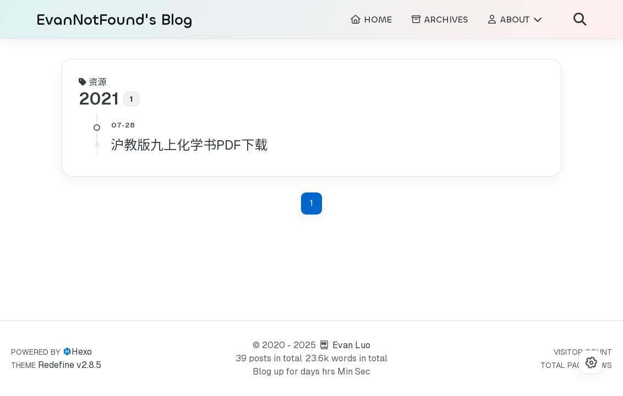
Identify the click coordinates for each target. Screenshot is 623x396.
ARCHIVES (439, 19)
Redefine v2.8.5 (69, 365)
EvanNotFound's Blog (114, 20)
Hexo (82, 351)
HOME (371, 19)
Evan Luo (351, 345)
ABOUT (515, 19)
